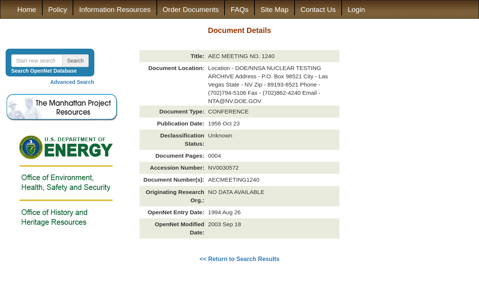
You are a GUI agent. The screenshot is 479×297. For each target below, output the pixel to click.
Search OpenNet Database (44, 71)
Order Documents (191, 9)
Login (356, 9)
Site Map (274, 9)
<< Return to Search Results (239, 259)
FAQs (239, 9)
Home (26, 9)
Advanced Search (72, 82)
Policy (57, 9)
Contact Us (318, 9)
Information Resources (114, 9)
